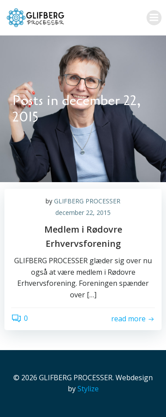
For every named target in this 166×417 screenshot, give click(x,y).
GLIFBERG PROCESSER (87, 201)
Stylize (88, 389)
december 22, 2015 (83, 212)
